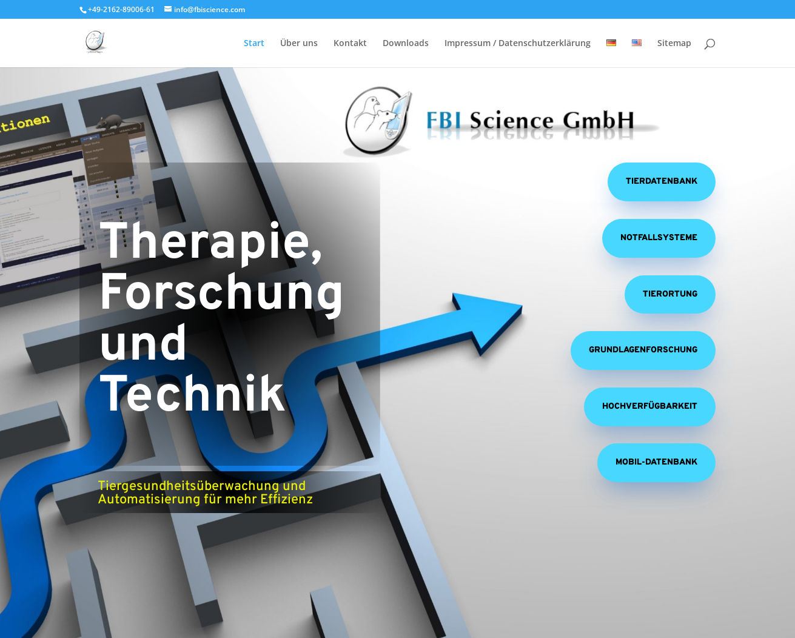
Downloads (406, 44)
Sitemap (674, 44)
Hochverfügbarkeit (649, 406)
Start (254, 44)
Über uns (299, 44)
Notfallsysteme (658, 238)
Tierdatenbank (661, 181)
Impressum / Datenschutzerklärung (517, 44)
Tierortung (670, 294)
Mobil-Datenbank (656, 462)
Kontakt (350, 44)
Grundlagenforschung (643, 350)
